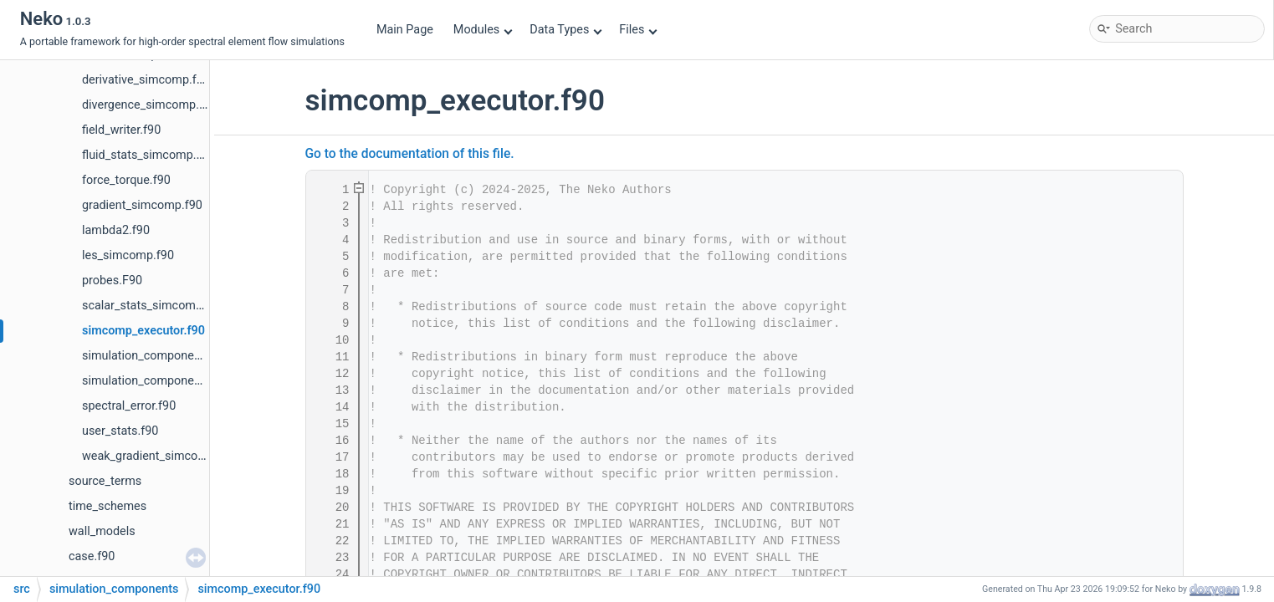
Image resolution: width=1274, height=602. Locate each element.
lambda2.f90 (116, 230)
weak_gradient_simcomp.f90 (159, 456)
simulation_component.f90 (154, 356)
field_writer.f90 (121, 130)
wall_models (102, 531)
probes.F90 (112, 280)
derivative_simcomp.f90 (146, 80)
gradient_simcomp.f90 (142, 205)
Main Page (404, 30)
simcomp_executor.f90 (143, 331)
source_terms (105, 481)
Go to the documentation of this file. (409, 153)
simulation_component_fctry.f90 (168, 381)
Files (638, 30)
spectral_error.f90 (129, 406)
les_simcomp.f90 (128, 255)
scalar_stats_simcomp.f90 (152, 305)
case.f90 (92, 556)
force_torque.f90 (126, 180)
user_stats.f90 (120, 431)
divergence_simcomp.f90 (149, 105)
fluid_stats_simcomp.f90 (148, 155)
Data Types (566, 30)
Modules (483, 30)
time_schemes (107, 506)
